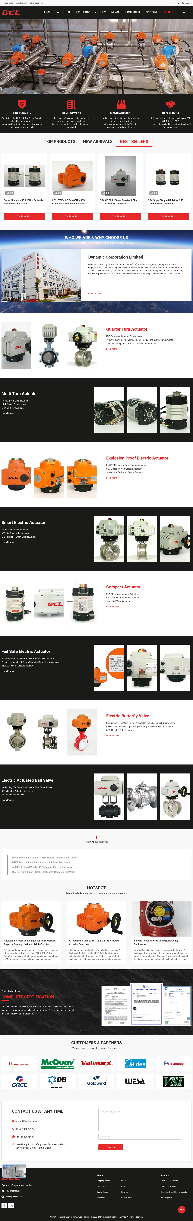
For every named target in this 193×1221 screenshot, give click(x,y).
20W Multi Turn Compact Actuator (122, 594)
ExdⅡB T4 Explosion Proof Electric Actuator (126, 465)
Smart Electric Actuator (23, 522)
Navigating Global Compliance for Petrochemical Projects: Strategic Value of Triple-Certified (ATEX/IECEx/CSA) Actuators (30, 942)
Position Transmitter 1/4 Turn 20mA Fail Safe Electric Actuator (30, 662)
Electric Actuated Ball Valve (27, 780)
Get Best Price (24, 216)
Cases (123, 1186)
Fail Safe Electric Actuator (25, 651)
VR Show (101, 11)
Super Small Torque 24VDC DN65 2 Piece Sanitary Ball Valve (44, 867)
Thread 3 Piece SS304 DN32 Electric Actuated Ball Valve (42, 872)
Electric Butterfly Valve (127, 715)
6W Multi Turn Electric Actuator (15, 401)
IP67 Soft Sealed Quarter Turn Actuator (124, 336)
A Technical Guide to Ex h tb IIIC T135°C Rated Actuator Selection (94, 942)
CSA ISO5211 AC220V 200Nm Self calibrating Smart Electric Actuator (22, 202)
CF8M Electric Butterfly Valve (119, 730)
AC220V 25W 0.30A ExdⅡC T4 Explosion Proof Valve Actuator (116, 202)
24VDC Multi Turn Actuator (13, 404)
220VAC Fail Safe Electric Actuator (17, 666)
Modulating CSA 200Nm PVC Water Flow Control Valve (26, 787)
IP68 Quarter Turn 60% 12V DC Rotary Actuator (37, 862)
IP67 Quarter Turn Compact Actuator (123, 597)
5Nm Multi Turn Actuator (12, 408)
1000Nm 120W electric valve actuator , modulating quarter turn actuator (139, 340)
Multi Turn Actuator (19, 393)
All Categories (166, 1198)
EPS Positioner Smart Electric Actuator (19, 537)
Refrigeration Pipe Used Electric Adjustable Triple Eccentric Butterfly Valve (140, 723)
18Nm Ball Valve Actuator (118, 601)
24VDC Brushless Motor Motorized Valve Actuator (39, 857)
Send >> (111, 1147)
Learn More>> (94, 293)
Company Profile (103, 1181)
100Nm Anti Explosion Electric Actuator (124, 472)
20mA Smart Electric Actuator (15, 529)
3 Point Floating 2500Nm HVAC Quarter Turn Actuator (131, 343)
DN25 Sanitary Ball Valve (12, 794)
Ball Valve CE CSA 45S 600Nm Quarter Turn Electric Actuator (164, 202)
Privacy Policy (126, 1198)
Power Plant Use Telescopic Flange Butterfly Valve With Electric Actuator (139, 726)
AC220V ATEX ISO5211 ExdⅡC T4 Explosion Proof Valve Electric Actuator (70, 203)
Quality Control (102, 1192)
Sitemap (124, 1192)
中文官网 (151, 11)
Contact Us (100, 1198)
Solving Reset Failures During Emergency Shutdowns (156, 942)
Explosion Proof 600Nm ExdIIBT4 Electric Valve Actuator (27, 658)
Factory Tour (101, 1186)
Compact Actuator (123, 586)
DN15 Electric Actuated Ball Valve (17, 791)
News (123, 1181)
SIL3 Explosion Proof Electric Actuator (124, 469)
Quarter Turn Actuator (127, 329)
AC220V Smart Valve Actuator (15, 533)
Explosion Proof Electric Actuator (137, 458)
